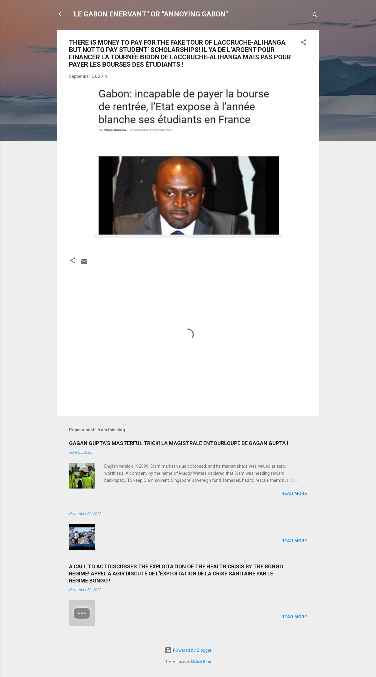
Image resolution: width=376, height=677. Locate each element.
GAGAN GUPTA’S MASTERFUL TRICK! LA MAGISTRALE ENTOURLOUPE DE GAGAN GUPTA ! (178, 443)
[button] (303, 43)
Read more (294, 493)
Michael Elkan (201, 661)
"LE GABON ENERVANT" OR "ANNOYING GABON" (149, 14)
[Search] (315, 16)
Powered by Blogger (188, 650)
